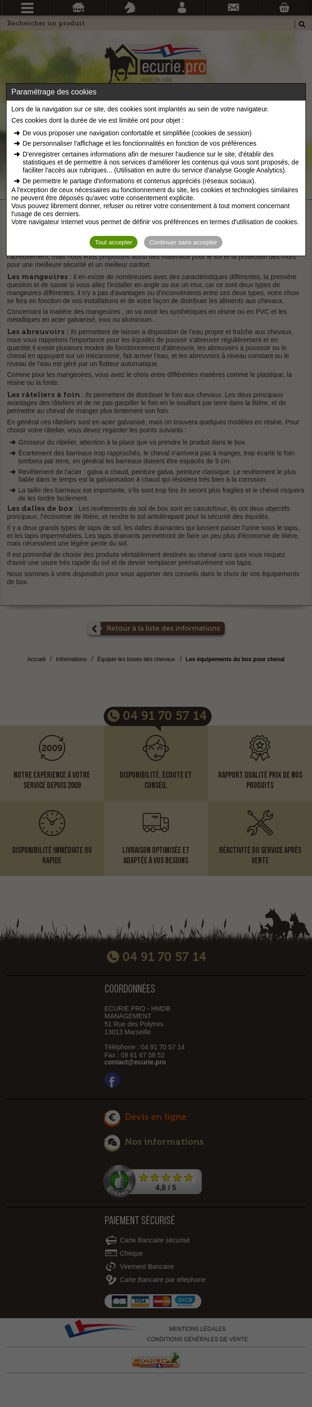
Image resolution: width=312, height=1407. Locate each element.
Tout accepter (113, 242)
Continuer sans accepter (183, 242)
